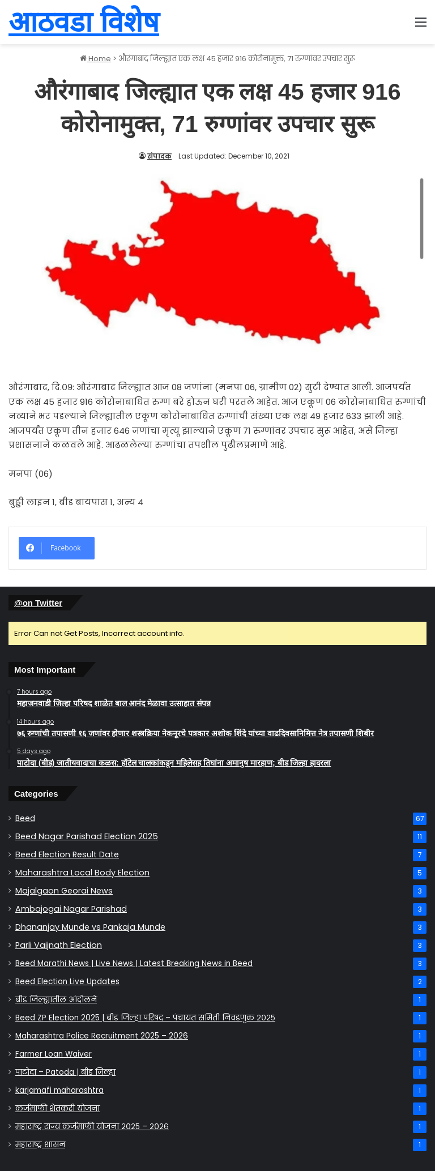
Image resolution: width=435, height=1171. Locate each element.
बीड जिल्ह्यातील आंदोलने (56, 999)
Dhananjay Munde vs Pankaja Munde (90, 927)
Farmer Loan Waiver (53, 1054)
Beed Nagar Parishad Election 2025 (86, 836)
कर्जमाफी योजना (57, 1108)
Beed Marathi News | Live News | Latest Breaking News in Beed (134, 963)
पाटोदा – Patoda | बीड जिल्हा (65, 1072)
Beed (25, 818)
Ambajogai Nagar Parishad (71, 908)
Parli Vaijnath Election (58, 945)
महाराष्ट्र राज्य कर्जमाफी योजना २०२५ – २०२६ (92, 1126)
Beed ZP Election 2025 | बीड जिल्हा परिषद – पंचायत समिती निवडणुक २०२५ (145, 1017)
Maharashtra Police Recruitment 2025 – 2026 (101, 1036)
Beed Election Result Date (67, 854)
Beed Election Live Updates (67, 981)
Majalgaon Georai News (64, 890)
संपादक (159, 156)
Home (95, 58)
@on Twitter (38, 603)
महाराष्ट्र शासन (40, 1144)
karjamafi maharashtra (59, 1090)
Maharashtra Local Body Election (82, 872)
